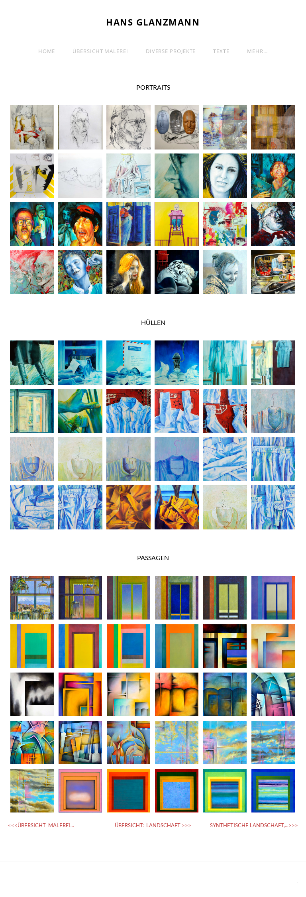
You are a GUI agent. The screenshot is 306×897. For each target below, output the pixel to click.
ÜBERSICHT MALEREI (100, 51)
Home (46, 51)
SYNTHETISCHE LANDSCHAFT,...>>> (254, 825)
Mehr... (257, 51)
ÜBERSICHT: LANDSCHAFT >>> (153, 825)
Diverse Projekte (171, 51)
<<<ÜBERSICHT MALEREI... (41, 825)
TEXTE (221, 51)
